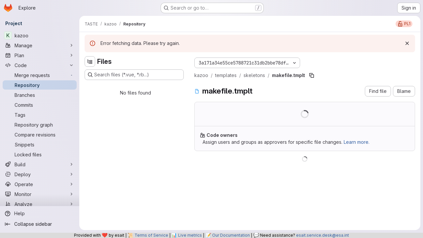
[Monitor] (40, 194)
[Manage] (40, 45)
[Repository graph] (40, 124)
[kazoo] (40, 35)
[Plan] (40, 55)
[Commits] (40, 104)
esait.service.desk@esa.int (322, 235)
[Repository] (40, 85)
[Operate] (40, 184)
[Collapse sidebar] (40, 224)
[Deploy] (40, 174)
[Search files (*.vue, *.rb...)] (134, 74)
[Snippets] (40, 144)
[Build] (40, 164)
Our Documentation (231, 235)
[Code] (40, 65)
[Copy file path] (311, 75)
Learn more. (356, 142)
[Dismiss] (407, 43)
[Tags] (40, 114)
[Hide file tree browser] (90, 61)
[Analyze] (40, 204)
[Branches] (40, 94)
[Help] (40, 213)
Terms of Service (151, 235)
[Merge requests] (40, 75)
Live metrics (190, 235)
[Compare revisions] (40, 134)
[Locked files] (40, 154)
